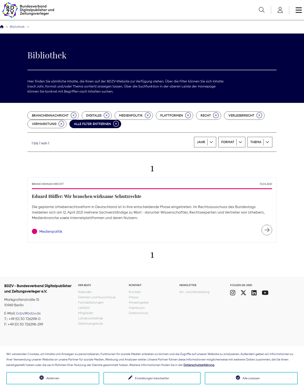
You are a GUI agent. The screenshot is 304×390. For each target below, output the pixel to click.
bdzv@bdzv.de (28, 313)
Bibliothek (17, 27)
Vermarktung (48, 124)
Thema (255, 142)
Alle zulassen (251, 378)
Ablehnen (52, 378)
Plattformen (175, 115)
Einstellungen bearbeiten (152, 378)
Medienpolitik (135, 115)
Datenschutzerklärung (198, 365)
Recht (210, 115)
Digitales (97, 115)
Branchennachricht (54, 115)
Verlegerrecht (245, 115)
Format (227, 142)
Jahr (201, 142)
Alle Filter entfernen (96, 124)
